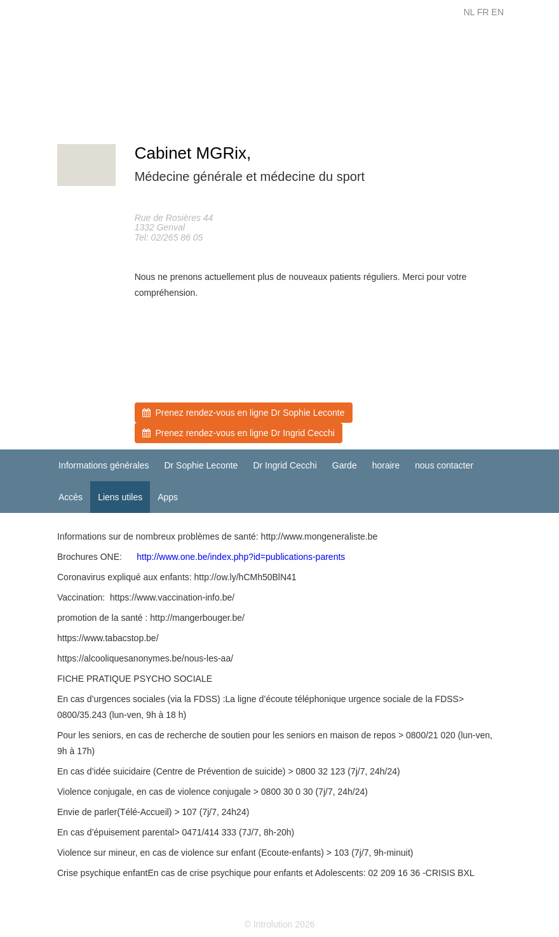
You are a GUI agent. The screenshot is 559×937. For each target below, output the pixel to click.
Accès (70, 497)
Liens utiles (120, 497)
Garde (344, 465)
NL (469, 12)
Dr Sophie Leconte (201, 465)
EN (498, 12)
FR (483, 12)
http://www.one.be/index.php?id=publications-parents (241, 557)
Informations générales (103, 465)
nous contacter (444, 465)
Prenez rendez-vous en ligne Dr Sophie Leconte (243, 413)
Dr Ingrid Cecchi (284, 465)
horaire (386, 465)
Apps (168, 497)
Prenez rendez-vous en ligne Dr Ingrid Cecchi (238, 433)
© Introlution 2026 (280, 924)
